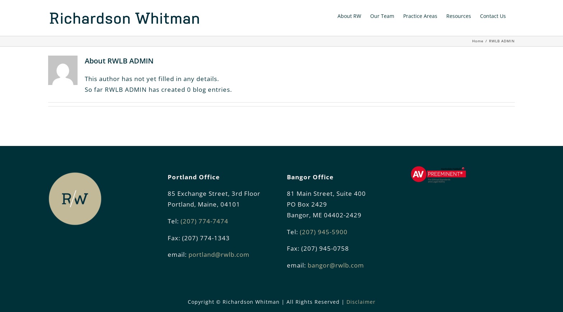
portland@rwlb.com (219, 254)
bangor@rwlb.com (336, 265)
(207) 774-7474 (204, 221)
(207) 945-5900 (324, 232)
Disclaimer (361, 301)
